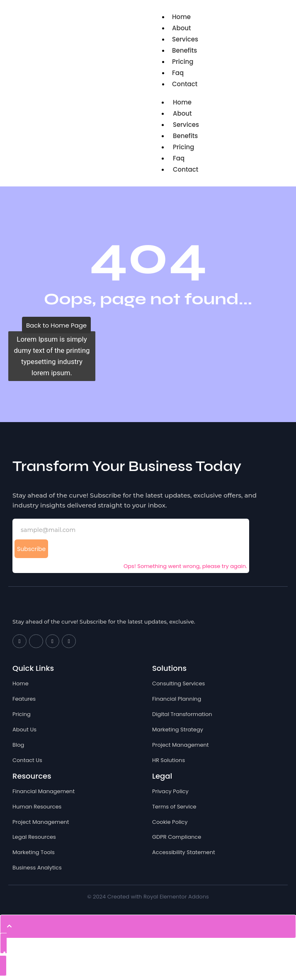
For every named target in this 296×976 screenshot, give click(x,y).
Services (185, 39)
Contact (184, 84)
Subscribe (31, 549)
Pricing (183, 61)
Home (181, 16)
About (181, 28)
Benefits (184, 50)
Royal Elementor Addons (176, 897)
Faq (178, 72)
